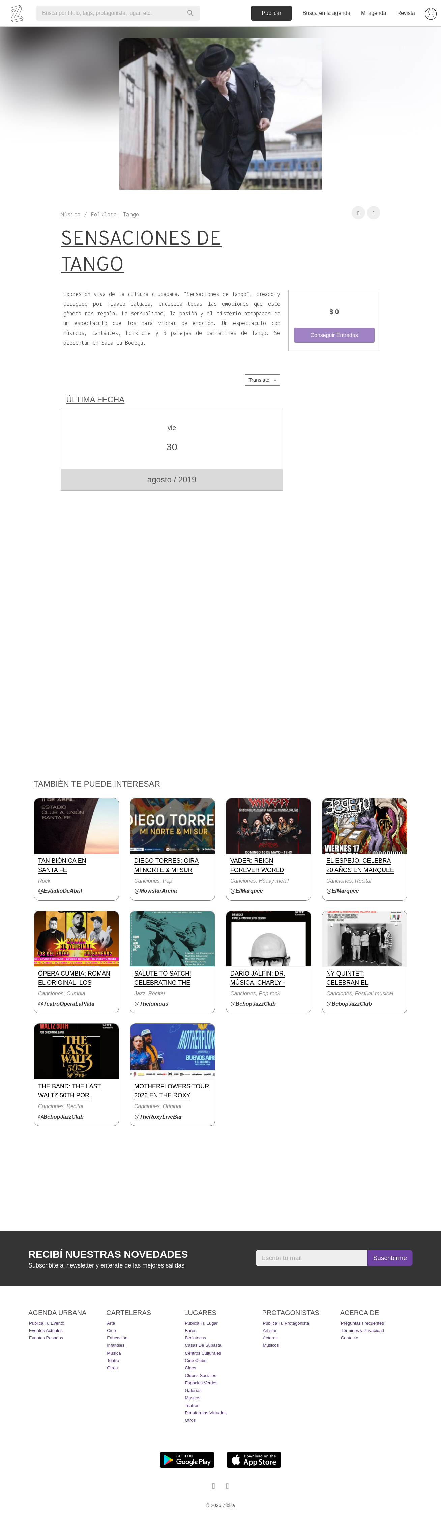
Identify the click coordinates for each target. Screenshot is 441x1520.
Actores (270, 1337)
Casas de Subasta (203, 1345)
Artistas (270, 1330)
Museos (192, 1398)
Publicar (272, 13)
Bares (190, 1330)
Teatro (113, 1360)
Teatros (192, 1405)
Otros (112, 1367)
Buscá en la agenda (326, 13)
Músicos (271, 1345)
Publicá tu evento (46, 1323)
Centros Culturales (203, 1353)
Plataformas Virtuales (205, 1412)
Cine (111, 1330)
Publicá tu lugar (201, 1323)
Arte (111, 1323)
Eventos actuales (46, 1330)
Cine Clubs (195, 1360)
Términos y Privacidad (362, 1330)
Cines (190, 1367)
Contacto (349, 1337)
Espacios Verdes (201, 1382)
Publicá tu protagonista (286, 1323)
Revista (406, 13)
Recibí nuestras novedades (108, 1254)
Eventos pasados (46, 1337)
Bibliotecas (195, 1337)
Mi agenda (373, 13)
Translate (262, 380)
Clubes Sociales (200, 1375)
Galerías (193, 1390)
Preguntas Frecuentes (362, 1323)
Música (114, 1353)
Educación (117, 1337)
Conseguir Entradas (334, 335)
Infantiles (115, 1345)
